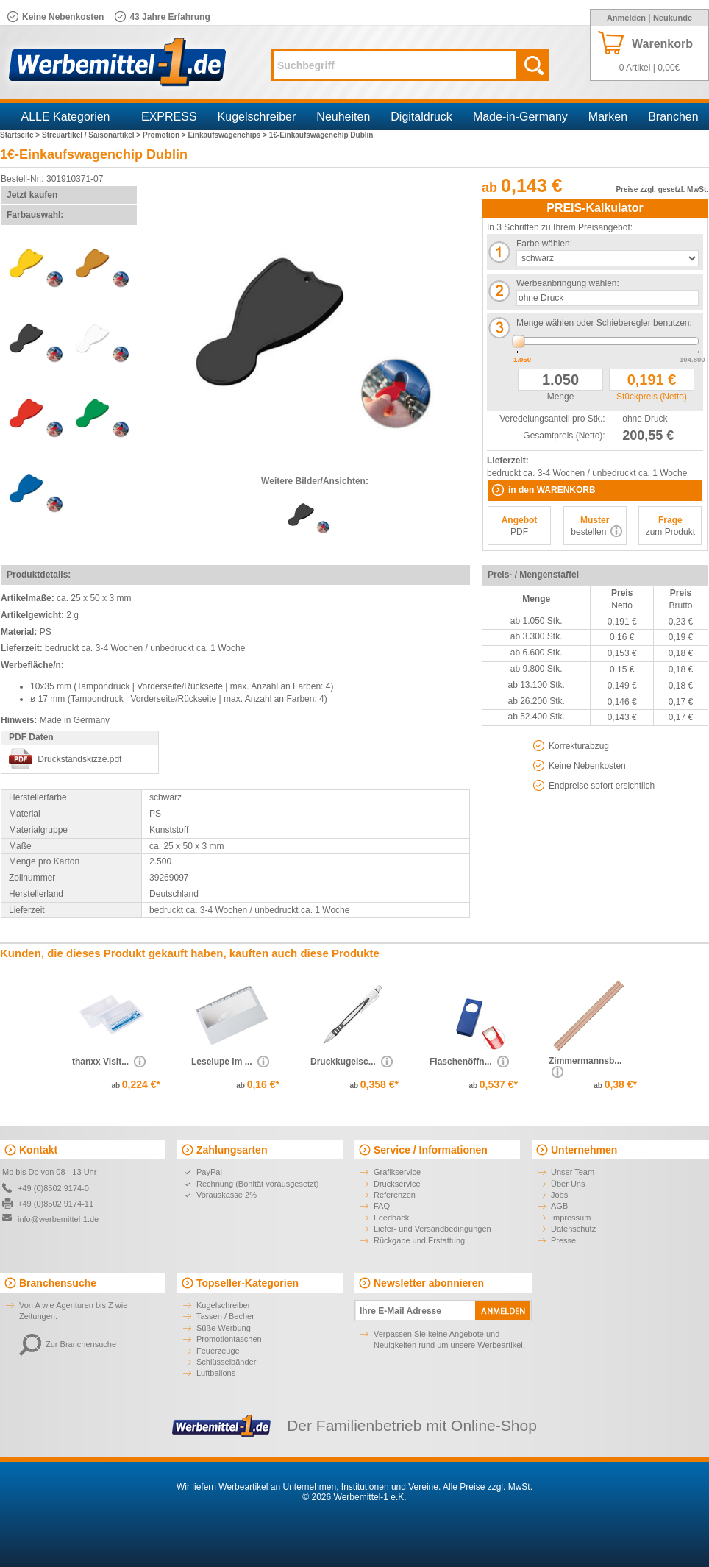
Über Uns (568, 1183)
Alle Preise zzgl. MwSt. (487, 1487)
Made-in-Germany (520, 116)
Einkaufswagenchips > (228, 135)
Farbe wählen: (544, 243)
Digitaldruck (421, 116)
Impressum (571, 1217)
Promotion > (165, 135)
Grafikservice (397, 1172)
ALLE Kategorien (65, 116)
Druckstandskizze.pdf (79, 759)
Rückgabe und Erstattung (419, 1240)
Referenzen (395, 1194)
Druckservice (397, 1183)
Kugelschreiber (257, 116)
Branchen (673, 116)
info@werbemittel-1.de (58, 1219)
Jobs (559, 1194)
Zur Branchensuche (67, 1344)
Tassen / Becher (225, 1316)
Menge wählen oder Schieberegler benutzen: (604, 323)
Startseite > (21, 135)
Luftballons (215, 1372)
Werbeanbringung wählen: (567, 283)
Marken (607, 116)
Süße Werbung (223, 1327)
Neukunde (672, 17)
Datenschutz (573, 1228)
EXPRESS (169, 116)
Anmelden (626, 17)
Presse (563, 1240)
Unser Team (572, 1172)
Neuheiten (343, 116)
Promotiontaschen (229, 1339)
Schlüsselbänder (226, 1361)
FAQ (382, 1205)
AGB (559, 1205)
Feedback (391, 1217)
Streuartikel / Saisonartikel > (92, 135)
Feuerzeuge (218, 1350)
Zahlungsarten (231, 1150)
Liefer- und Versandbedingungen (432, 1228)
